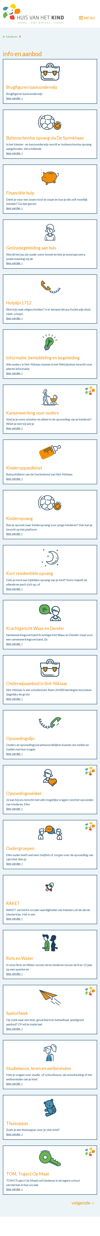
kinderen (12, 36)
